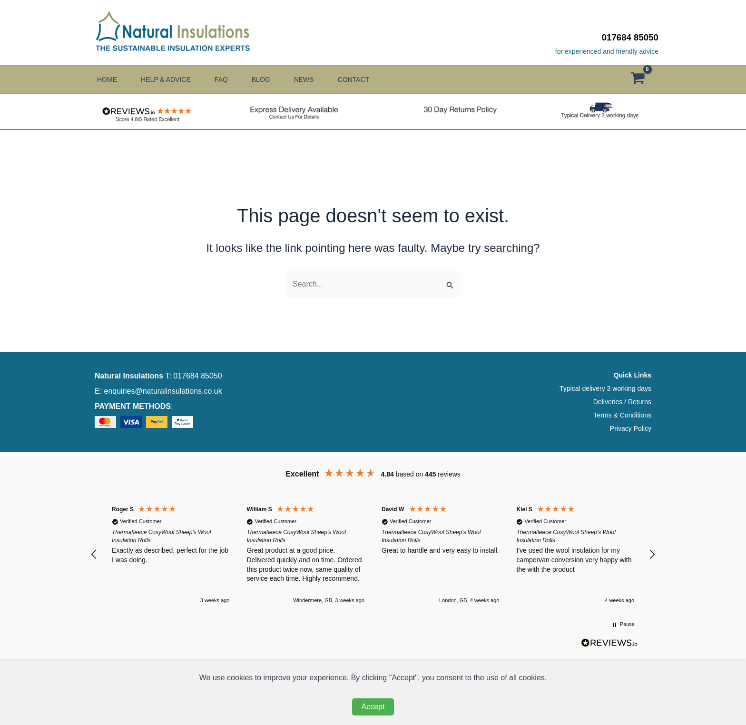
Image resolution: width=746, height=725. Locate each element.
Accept (373, 707)
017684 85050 (630, 37)
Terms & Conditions (622, 415)
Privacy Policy (630, 428)
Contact (366, 79)
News (314, 79)
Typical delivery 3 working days (605, 388)
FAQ (226, 79)
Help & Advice (168, 79)
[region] (373, 554)
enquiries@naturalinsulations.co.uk (163, 391)
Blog (268, 79)
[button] (94, 554)
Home (107, 79)
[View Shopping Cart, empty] (642, 79)
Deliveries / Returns (622, 402)
